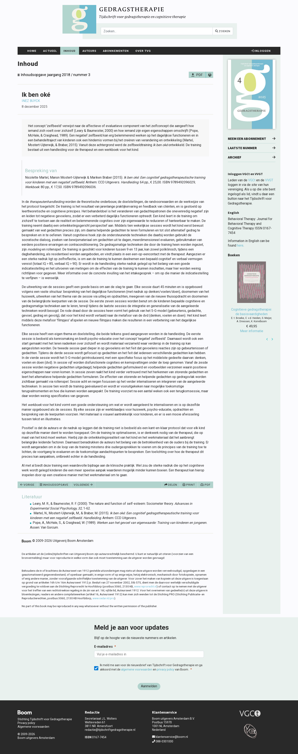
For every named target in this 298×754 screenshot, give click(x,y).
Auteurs (89, 50)
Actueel (50, 50)
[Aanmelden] (149, 686)
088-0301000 (162, 741)
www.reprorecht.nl (145, 586)
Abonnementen (116, 50)
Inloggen (261, 50)
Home (31, 50)
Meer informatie (251, 331)
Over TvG (143, 50)
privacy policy (165, 669)
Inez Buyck (31, 101)
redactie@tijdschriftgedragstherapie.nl (110, 729)
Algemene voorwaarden (33, 726)
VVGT (269, 180)
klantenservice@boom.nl (170, 736)
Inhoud (70, 50)
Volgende (83, 484)
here (240, 245)
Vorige (27, 484)
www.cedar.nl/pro (103, 598)
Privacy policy (26, 723)
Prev (267, 339)
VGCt (251, 180)
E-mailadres (103, 647)
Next (272, 339)
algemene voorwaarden (136, 669)
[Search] (157, 31)
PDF (199, 75)
